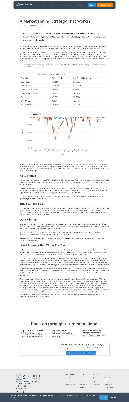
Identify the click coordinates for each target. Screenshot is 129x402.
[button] (56, 5)
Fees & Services (70, 384)
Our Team (43, 5)
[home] (24, 5)
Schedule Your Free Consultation (80, 353)
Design (84, 400)
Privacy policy (109, 387)
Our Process (69, 381)
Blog (94, 378)
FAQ (94, 381)
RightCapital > (84, 384)
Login (92, 5)
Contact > (82, 387)
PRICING (68, 5)
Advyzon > (83, 378)
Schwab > (82, 381)
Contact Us (96, 384)
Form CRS (108, 381)
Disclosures (108, 384)
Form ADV (108, 378)
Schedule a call (21, 389)
